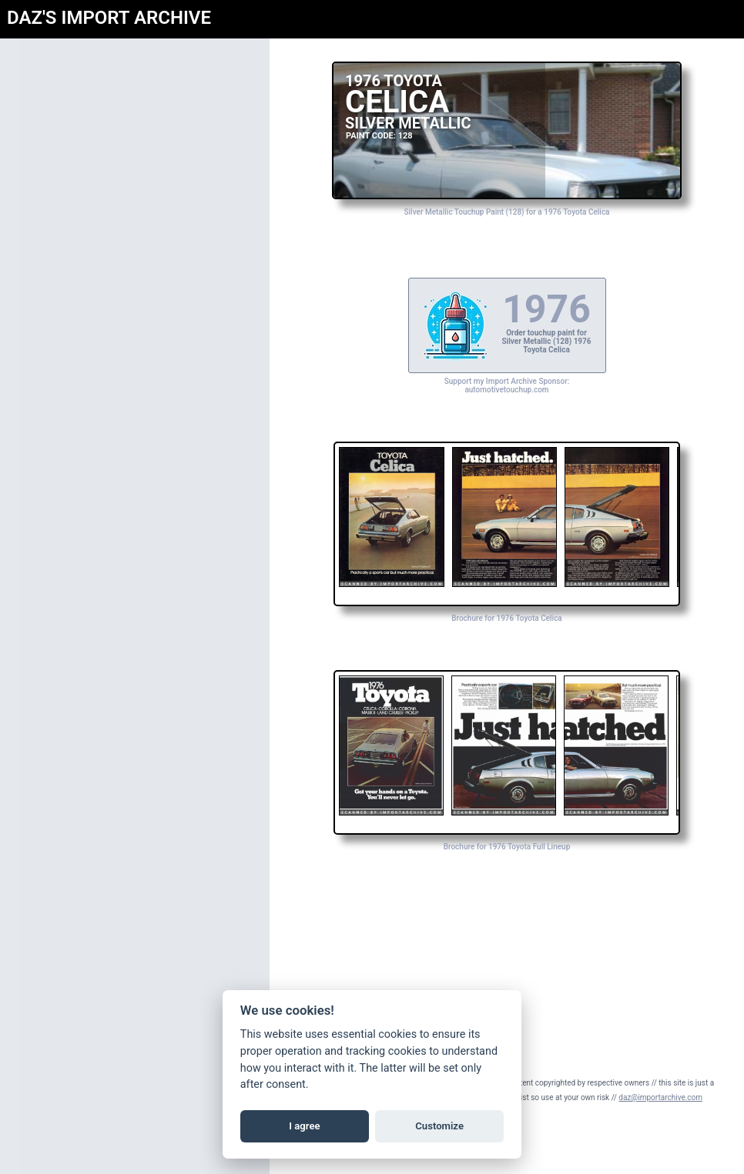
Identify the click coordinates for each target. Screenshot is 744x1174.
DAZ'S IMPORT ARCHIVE (109, 17)
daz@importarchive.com (660, 1097)
